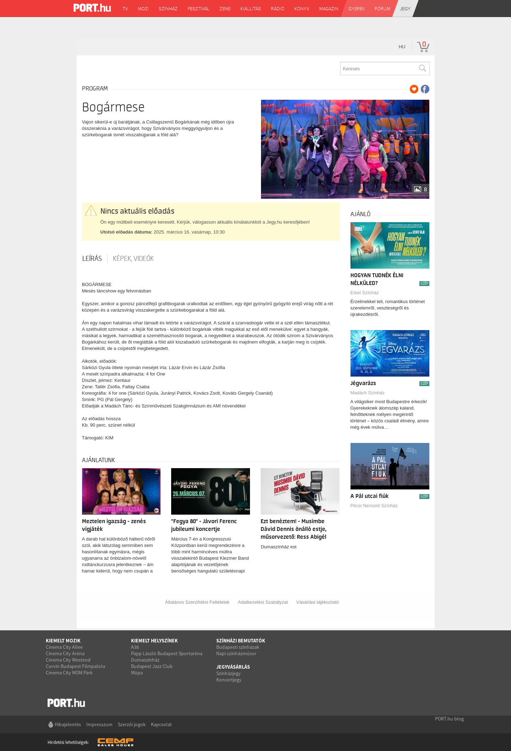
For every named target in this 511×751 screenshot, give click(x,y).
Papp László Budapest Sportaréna (166, 653)
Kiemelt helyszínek (154, 640)
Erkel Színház (364, 292)
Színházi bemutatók (240, 640)
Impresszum (99, 724)
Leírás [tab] (92, 259)
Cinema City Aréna (65, 653)
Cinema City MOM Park (69, 672)
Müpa (137, 672)
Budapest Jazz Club (152, 666)
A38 (135, 647)
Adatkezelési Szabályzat (263, 602)
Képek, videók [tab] (133, 259)
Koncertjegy (228, 679)
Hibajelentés (68, 724)
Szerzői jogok (132, 724)
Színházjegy (228, 673)
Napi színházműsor (236, 653)
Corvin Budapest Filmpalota (75, 666)
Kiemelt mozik (63, 640)
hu (402, 46)
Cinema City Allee (64, 647)
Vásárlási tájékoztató (317, 602)
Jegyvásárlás (233, 667)
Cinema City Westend (68, 660)
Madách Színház (367, 392)
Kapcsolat (161, 724)
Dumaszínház (145, 660)
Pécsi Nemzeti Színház (374, 505)
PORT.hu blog (449, 719)
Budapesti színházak (237, 647)
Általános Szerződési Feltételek (197, 602)
